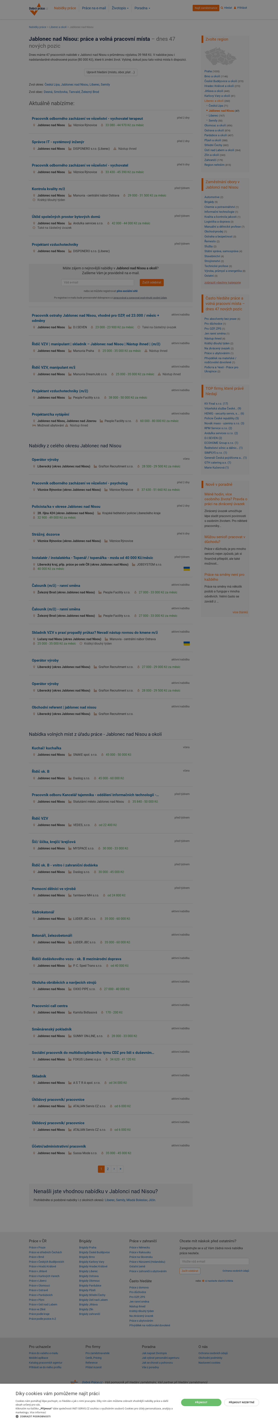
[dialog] (139, 1402)
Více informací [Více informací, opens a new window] (38, 1412)
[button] (95, 1416)
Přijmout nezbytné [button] (241, 1402)
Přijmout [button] (201, 1402)
